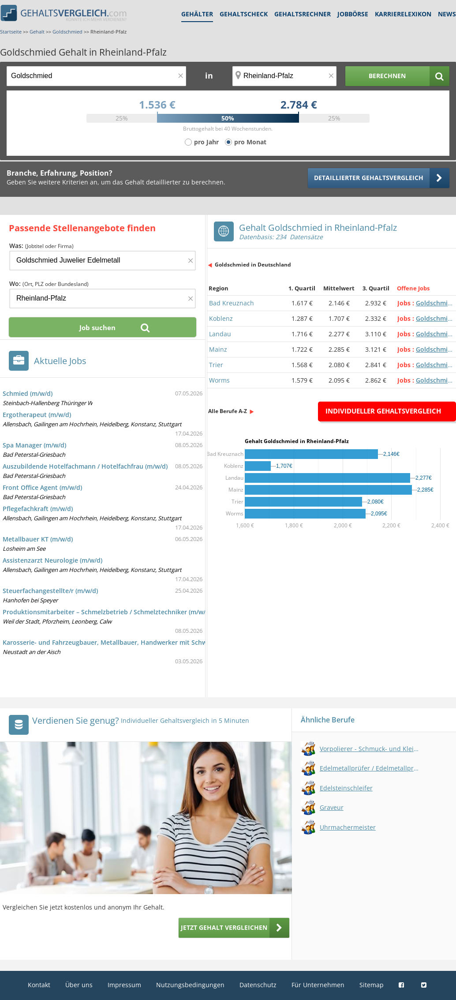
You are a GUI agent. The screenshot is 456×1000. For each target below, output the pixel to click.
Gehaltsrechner (302, 14)
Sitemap (371, 985)
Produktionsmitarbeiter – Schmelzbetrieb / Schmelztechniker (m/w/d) (107, 612)
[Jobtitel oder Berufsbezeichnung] (96, 76)
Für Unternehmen (318, 985)
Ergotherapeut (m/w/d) (37, 414)
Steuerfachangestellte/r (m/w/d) (50, 590)
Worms (219, 380)
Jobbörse (352, 14)
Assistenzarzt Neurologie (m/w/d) (52, 560)
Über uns (79, 985)
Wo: (49, 283)
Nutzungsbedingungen (190, 985)
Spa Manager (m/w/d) (34, 445)
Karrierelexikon (403, 14)
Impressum (124, 985)
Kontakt (39, 985)
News (447, 14)
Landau (220, 334)
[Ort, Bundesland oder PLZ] (284, 76)
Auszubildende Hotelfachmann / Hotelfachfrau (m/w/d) (85, 466)
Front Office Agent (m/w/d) (42, 487)
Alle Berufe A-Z (227, 411)
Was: (41, 245)
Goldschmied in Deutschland (253, 264)
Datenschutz (258, 985)
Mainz (218, 349)
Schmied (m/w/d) (27, 393)
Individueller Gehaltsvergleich (383, 410)
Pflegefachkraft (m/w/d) (38, 508)
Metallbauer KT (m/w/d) (38, 539)
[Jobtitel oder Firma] (102, 261)
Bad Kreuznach (231, 303)
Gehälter (197, 14)
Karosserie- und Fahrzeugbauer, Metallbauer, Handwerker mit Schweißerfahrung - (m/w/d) (138, 642)
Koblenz (221, 318)
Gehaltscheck (244, 14)
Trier (216, 365)
